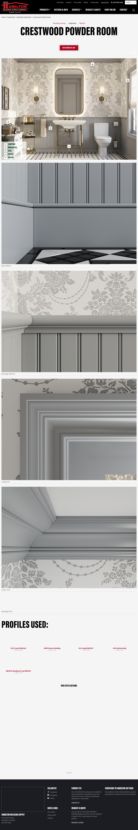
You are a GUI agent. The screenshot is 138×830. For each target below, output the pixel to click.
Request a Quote (77, 822)
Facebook (53, 792)
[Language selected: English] (131, 2)
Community (94, 2)
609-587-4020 (118, 2)
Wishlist (82, 23)
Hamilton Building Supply (13, 814)
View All (69, 773)
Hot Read (60, 2)
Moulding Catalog (59, 23)
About (86, 2)
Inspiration (105, 2)
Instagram (53, 795)
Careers (68, 2)
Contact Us (75, 802)
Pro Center (77, 2)
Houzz (52, 798)
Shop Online (51, 815)
